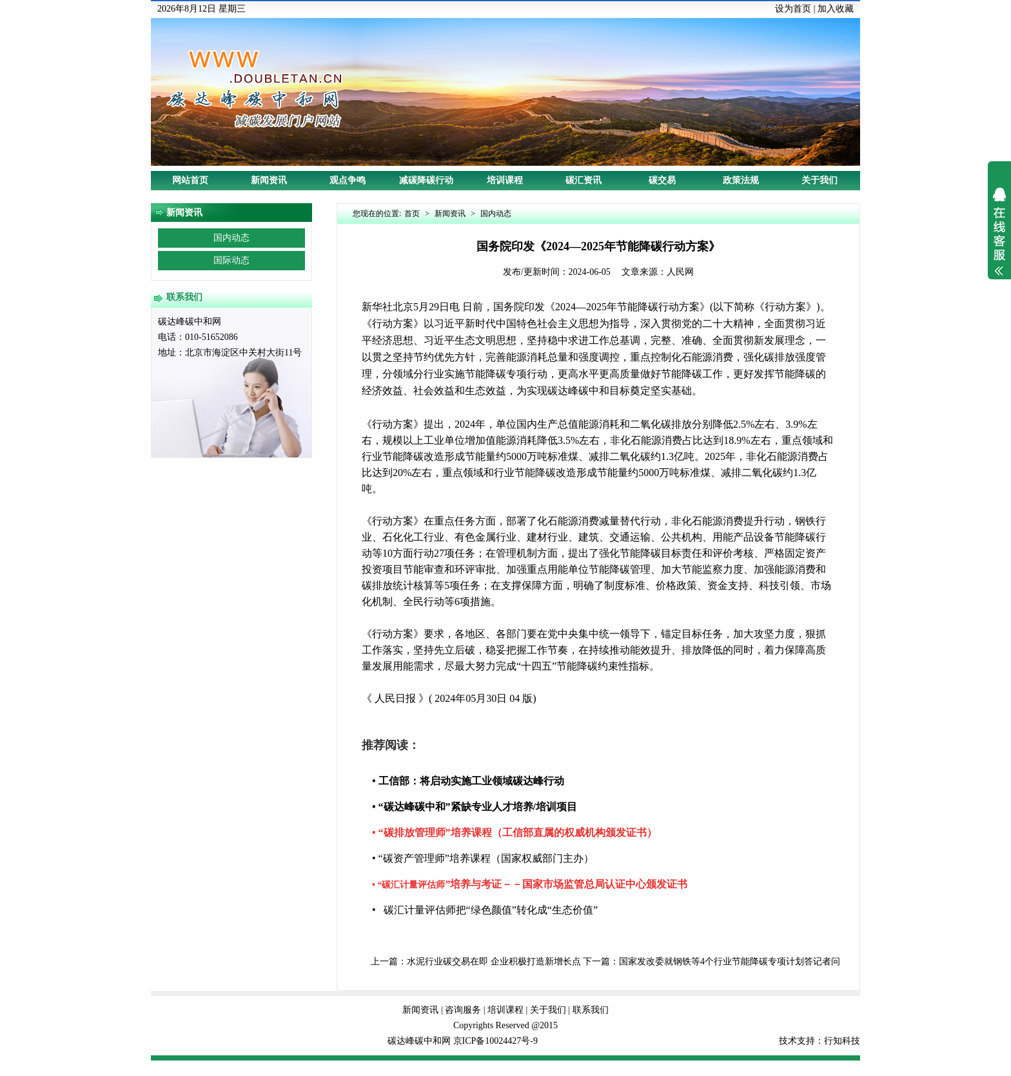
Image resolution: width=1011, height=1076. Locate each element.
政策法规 (741, 180)
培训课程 (505, 180)
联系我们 (591, 1010)
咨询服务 (463, 1010)
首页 (412, 213)
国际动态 (231, 260)
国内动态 (231, 238)
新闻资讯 (269, 180)
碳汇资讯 (583, 180)
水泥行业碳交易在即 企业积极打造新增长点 (494, 961)
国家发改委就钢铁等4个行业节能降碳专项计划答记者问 (729, 961)
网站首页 (190, 180)
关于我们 (819, 180)
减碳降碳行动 (426, 180)
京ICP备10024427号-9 (495, 1041)
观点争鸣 (347, 180)
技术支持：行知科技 (819, 1041)
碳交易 (662, 180)
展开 (999, 240)
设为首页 (793, 9)
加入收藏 (836, 9)
